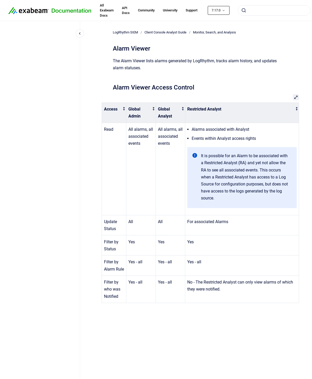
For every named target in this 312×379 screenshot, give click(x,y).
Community (146, 10)
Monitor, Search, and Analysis (214, 32)
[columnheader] (114, 112)
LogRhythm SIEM (125, 32)
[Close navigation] (80, 33)
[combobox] (274, 10)
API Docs (126, 10)
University (170, 10)
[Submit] (244, 10)
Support (191, 10)
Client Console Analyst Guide (165, 32)
